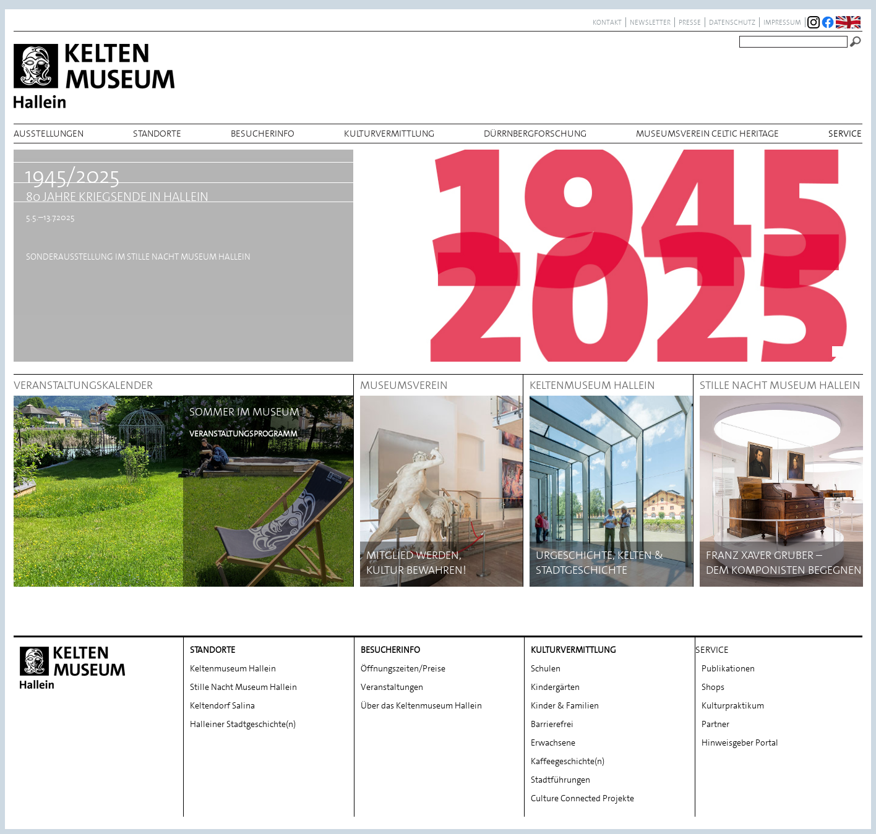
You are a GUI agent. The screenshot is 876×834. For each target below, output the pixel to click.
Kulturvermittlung (389, 133)
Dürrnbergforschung (535, 133)
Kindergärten (555, 686)
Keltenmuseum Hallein (233, 668)
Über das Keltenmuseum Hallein (421, 705)
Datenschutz (732, 22)
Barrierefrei (552, 724)
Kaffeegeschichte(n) (567, 761)
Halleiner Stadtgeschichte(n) (243, 724)
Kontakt (607, 22)
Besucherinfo (262, 133)
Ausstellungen (49, 133)
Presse (690, 22)
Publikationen (728, 668)
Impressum (782, 22)
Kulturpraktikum (733, 705)
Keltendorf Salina (222, 705)
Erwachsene (553, 742)
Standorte (157, 133)
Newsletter (650, 22)
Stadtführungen (560, 779)
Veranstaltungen (392, 686)
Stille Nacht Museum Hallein (243, 686)
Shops (713, 686)
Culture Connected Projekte (582, 798)
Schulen (545, 668)
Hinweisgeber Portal (740, 742)
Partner (715, 724)
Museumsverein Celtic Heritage (707, 133)
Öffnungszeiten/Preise (403, 668)
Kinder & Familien (565, 705)
